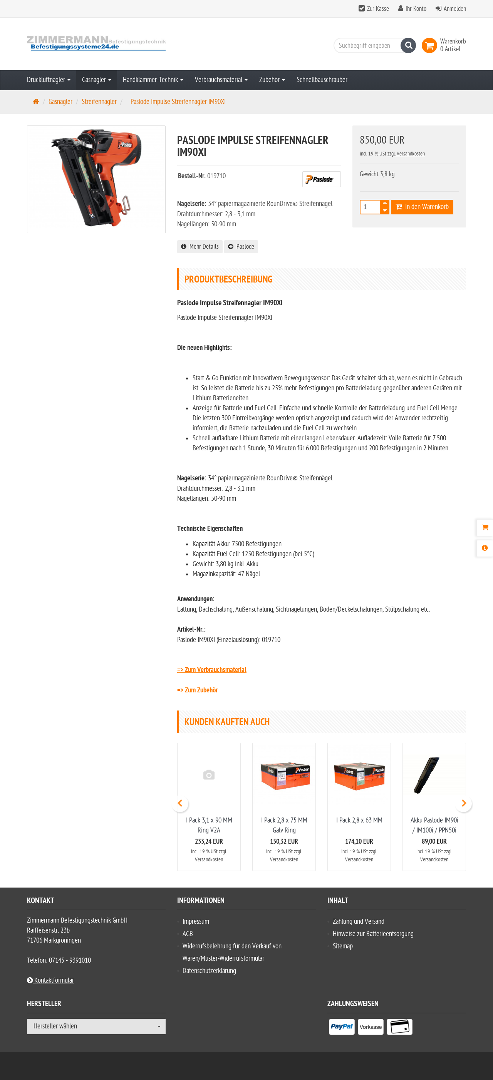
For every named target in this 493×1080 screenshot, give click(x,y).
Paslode (241, 246)
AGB (188, 934)
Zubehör (272, 80)
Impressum (196, 922)
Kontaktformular (50, 980)
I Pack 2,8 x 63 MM (359, 820)
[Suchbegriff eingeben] (373, 45)
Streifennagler (99, 102)
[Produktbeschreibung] (485, 548)
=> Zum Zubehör (197, 690)
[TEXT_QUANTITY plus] (385, 204)
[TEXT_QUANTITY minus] (385, 209)
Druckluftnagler (48, 80)
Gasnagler (96, 80)
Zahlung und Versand (358, 922)
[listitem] (341, 1028)
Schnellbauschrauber (322, 80)
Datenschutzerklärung (209, 971)
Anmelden (455, 8)
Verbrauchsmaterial (221, 80)
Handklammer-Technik (153, 80)
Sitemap (343, 946)
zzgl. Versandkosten (406, 153)
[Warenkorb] (485, 527)
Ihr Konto (416, 8)
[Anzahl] (370, 207)
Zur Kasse (378, 8)
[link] (431, 45)
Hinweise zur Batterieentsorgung (373, 934)
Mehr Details (200, 246)
